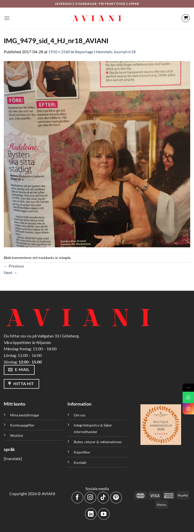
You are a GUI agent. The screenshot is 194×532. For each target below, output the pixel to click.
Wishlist (16, 435)
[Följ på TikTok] (103, 497)
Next (10, 272)
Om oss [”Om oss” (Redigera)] (79, 415)
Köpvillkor (82, 452)
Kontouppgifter (22, 425)
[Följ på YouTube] (104, 514)
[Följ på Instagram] (90, 497)
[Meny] (7, 18)
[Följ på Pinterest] (116, 497)
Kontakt (80, 462)
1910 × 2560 (59, 51)
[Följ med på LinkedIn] (91, 514)
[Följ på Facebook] (77, 497)
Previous (14, 265)
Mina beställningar (25, 415)
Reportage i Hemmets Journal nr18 (105, 51)
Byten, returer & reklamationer (98, 442)
